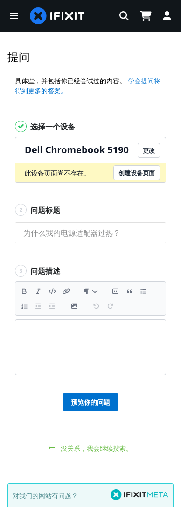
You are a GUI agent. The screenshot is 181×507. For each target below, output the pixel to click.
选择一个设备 (45, 126)
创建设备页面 (136, 173)
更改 (149, 150)
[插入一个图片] (74, 305)
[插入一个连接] (66, 291)
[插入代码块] (115, 291)
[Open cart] (145, 15)
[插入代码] (52, 291)
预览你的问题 (90, 402)
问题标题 (37, 210)
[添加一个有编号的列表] (24, 305)
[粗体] (24, 291)
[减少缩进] (38, 305)
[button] (14, 15)
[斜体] (38, 291)
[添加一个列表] (143, 291)
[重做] (110, 305)
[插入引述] (129, 291)
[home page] (57, 15)
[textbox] (90, 347)
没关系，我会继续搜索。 (91, 448)
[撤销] (96, 305)
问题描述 (37, 271)
